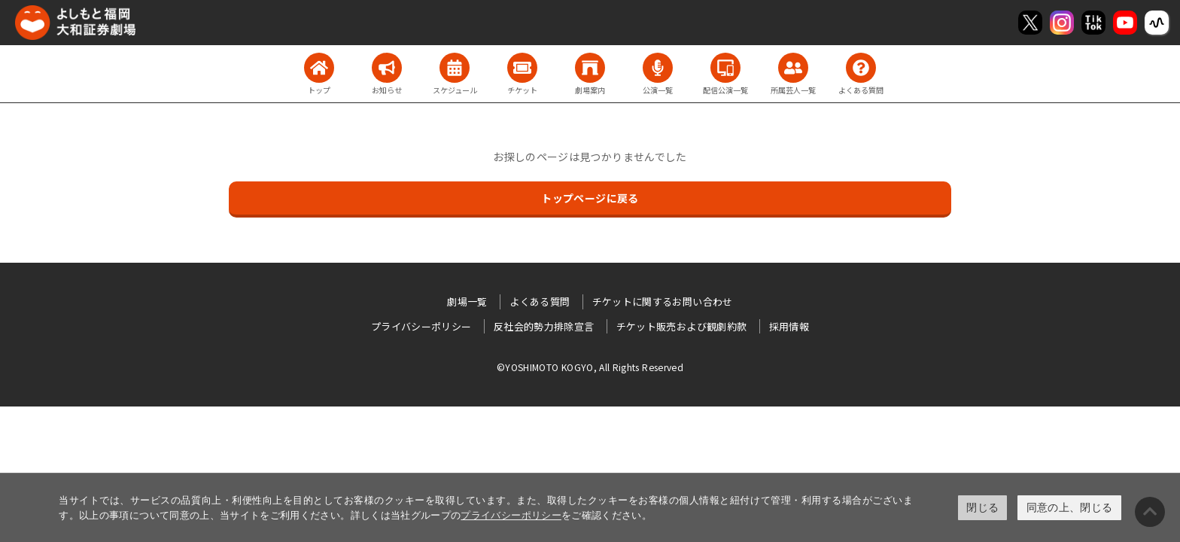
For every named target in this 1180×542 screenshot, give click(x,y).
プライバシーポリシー (511, 515)
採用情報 (789, 326)
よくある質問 (539, 301)
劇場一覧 (467, 301)
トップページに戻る (589, 198)
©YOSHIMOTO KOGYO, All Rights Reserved (590, 367)
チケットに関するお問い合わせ (662, 301)
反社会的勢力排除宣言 (544, 326)
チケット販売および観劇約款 (681, 326)
